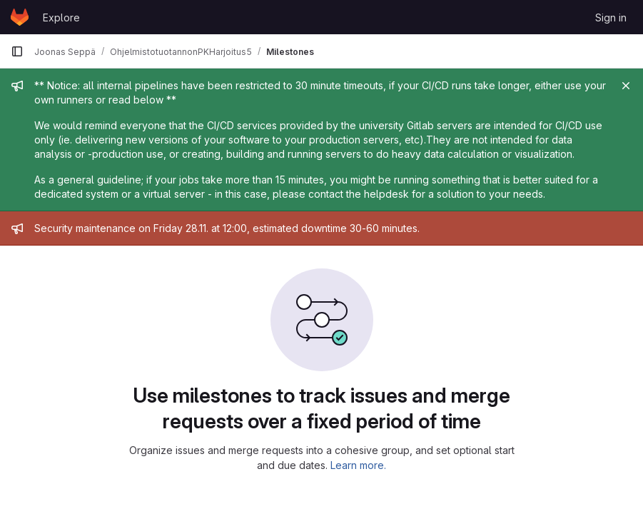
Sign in (611, 17)
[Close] (625, 85)
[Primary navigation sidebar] (17, 51)
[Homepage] (19, 17)
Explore (61, 17)
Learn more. (358, 465)
